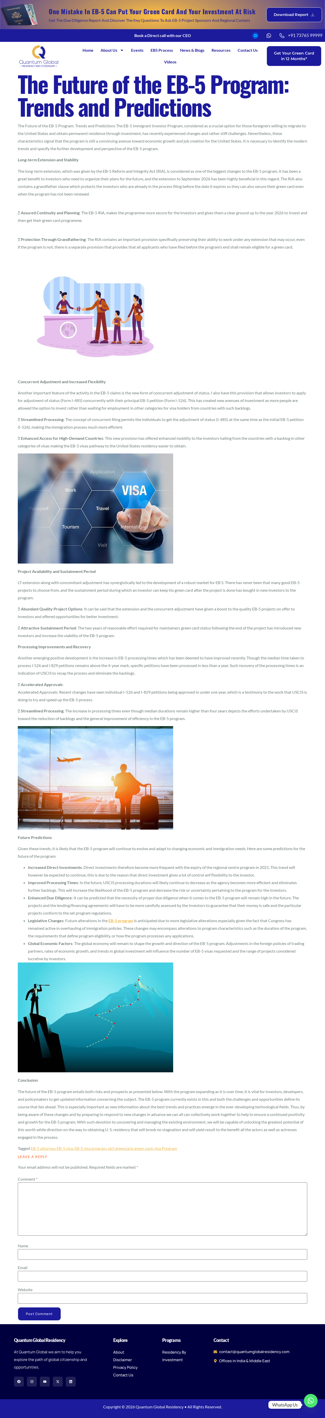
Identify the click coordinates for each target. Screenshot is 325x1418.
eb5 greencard (120, 1148)
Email (22, 1268)
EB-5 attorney (43, 1148)
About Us (112, 50)
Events (137, 50)
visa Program (165, 1148)
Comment (28, 1179)
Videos (170, 61)
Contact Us (248, 50)
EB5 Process (162, 50)
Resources (221, 50)
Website (25, 1290)
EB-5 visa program (90, 1148)
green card (143, 1148)
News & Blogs (192, 50)
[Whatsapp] (311, 1405)
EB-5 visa (65, 1148)
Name (23, 1246)
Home (88, 50)
